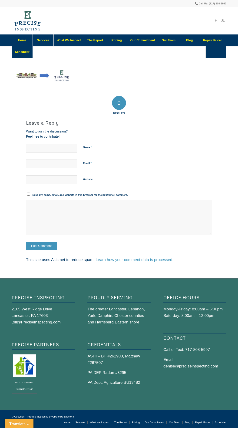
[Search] (215, 52)
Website (88, 179)
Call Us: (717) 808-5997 (212, 3)
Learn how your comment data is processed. (135, 260)
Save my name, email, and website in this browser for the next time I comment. (80, 195)
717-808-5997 (197, 349)
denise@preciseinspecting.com (190, 366)
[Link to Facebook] (215, 20)
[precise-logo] (28, 20)
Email (87, 163)
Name (87, 147)
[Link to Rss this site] (222, 20)
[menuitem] (22, 40)
